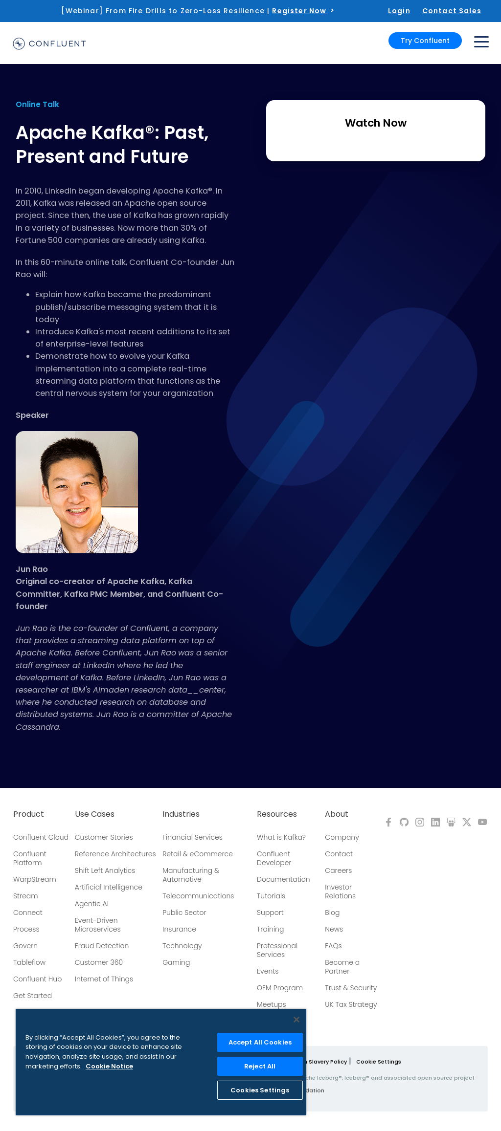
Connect (28, 912)
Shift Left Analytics (105, 870)
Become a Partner (342, 966)
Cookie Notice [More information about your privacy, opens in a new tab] (109, 1066)
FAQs (333, 946)
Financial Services (192, 837)
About (336, 814)
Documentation (283, 879)
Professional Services (277, 950)
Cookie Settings (378, 1062)
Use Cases (94, 814)
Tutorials (271, 896)
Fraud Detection (102, 946)
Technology (182, 946)
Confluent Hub (37, 979)
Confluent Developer (274, 858)
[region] (161, 1062)
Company (342, 837)
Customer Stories (104, 837)
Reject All (259, 1066)
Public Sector (184, 912)
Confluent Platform (29, 858)
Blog (332, 912)
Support (270, 912)
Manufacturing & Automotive (190, 875)
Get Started (32, 995)
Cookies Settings (259, 1090)
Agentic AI (92, 904)
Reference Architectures (115, 854)
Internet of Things (104, 979)
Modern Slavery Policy (316, 1062)
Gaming (176, 962)
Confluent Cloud (40, 837)
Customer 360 (99, 962)
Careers (338, 870)
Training (270, 929)
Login (399, 11)
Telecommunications (198, 896)
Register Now (299, 11)
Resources (277, 814)
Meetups (271, 1004)
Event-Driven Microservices (98, 924)
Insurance (179, 929)
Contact (339, 854)
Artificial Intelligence (108, 887)
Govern (25, 946)
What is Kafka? (281, 837)
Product (28, 814)
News (334, 929)
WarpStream (34, 879)
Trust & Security (351, 988)
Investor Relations (340, 891)
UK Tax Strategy (351, 1004)
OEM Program (280, 988)
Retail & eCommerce (197, 854)
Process (26, 929)
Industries (181, 814)
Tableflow (29, 962)
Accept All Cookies (260, 1042)
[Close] (296, 1019)
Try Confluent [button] (425, 40)
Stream (25, 896)
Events (267, 971)
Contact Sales (451, 11)
